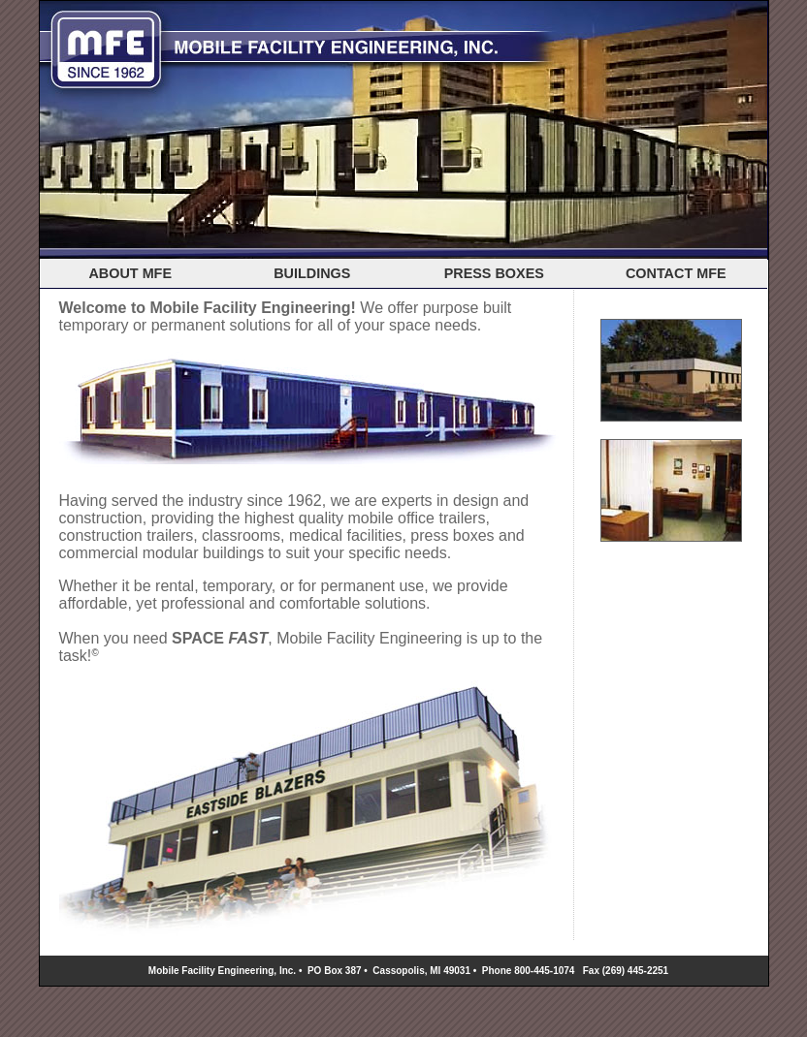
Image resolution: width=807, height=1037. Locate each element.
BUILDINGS (312, 273)
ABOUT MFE (130, 273)
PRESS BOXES (494, 273)
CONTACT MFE (676, 273)
